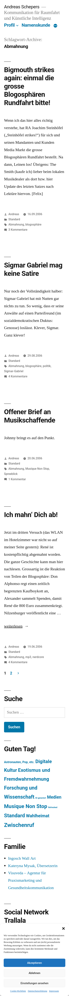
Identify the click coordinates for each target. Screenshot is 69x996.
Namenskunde (36, 25)
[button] (63, 928)
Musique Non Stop (37, 468)
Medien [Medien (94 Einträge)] (54, 797)
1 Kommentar (17, 479)
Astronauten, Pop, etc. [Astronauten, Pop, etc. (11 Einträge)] (19, 762)
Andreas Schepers (22, 6)
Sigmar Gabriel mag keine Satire (33, 269)
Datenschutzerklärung (37, 991)
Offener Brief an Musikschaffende (29, 416)
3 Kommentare (17, 229)
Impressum (54, 991)
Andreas (13, 214)
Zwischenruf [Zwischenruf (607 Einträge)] (19, 825)
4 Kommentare (17, 376)
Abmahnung (16, 224)
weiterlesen (13, 626)
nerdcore (38, 657)
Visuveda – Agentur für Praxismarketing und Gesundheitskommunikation (31, 880)
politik (47, 366)
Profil (9, 25)
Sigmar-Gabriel (13, 371)
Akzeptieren (34, 963)
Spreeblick (10, 474)
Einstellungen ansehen (34, 983)
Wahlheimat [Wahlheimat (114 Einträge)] (37, 815)
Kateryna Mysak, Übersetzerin (32, 865)
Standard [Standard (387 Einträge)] (14, 815)
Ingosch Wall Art (22, 858)
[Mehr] (55, 26)
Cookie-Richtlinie (18, 991)
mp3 (28, 657)
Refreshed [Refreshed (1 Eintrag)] (52, 807)
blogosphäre (33, 224)
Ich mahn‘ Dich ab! (31, 515)
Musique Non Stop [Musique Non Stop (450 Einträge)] (25, 806)
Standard (14, 219)
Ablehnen (34, 973)
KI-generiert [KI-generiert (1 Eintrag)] (40, 798)
